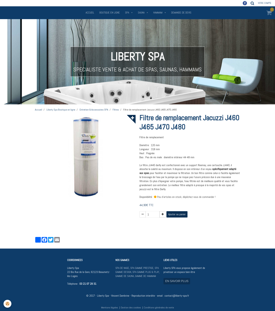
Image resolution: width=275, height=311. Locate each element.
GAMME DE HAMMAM (145, 276)
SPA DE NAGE (122, 268)
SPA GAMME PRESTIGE (141, 268)
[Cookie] (7, 304)
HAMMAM (158, 12)
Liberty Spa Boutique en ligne (60, 109)
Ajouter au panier (177, 214)
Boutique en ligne (109, 12)
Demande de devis (181, 12)
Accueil (90, 12)
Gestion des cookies (131, 307)
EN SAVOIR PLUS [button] (176, 281)
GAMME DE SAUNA (124, 276)
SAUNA (141, 12)
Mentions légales (109, 307)
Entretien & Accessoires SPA (94, 109)
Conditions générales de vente (159, 307)
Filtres (116, 109)
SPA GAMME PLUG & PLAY (145, 272)
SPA (127, 12)
